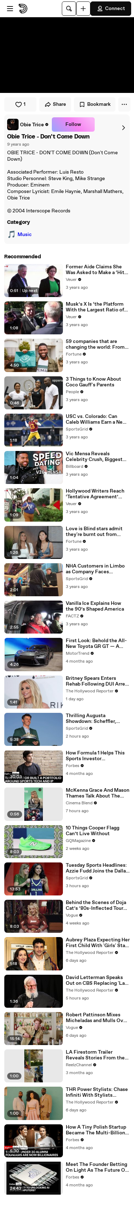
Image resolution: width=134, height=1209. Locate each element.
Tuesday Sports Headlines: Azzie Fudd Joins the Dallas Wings (97, 868)
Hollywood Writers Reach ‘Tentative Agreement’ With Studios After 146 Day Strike (97, 494)
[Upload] (83, 8)
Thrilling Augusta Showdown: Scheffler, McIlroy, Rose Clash (91, 718)
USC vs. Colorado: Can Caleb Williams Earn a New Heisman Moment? (96, 419)
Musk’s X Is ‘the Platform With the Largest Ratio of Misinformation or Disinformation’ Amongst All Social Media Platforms (96, 307)
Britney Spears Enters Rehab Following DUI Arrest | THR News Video (98, 681)
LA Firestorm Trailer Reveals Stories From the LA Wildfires (95, 1055)
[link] (28, 124)
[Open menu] (10, 8)
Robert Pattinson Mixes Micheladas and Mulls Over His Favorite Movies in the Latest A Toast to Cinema (97, 1018)
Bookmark (95, 104)
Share (55, 104)
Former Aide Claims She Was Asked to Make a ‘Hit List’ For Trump (95, 270)
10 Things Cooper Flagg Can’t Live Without (92, 831)
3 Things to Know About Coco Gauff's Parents (93, 382)
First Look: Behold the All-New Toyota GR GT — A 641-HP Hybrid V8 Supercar (97, 643)
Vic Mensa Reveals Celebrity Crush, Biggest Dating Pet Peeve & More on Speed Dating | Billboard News (97, 456)
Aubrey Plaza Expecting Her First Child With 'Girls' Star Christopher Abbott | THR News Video (98, 943)
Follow (73, 124)
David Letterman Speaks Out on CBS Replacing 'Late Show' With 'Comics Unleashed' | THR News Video (98, 980)
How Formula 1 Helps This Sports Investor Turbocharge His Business (95, 756)
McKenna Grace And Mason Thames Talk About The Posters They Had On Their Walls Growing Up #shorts (97, 793)
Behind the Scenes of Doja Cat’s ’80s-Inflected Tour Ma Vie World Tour (96, 905)
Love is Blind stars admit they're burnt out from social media (94, 531)
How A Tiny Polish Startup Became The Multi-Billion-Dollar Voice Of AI (96, 1130)
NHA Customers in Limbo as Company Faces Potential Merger (95, 569)
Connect (110, 8)
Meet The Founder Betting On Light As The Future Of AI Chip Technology (96, 1167)
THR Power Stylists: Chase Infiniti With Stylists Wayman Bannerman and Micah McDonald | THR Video (97, 1092)
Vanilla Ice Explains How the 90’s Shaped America (95, 606)
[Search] (69, 8)
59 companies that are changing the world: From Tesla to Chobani (95, 344)
